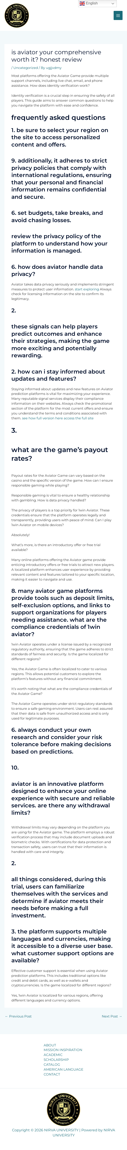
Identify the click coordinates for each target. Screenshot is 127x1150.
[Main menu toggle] (118, 15)
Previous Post (18, 1016)
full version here (50, 418)
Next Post (112, 1016)
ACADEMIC (53, 1055)
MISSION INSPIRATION (63, 1050)
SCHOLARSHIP (56, 1060)
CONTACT (52, 1074)
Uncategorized (25, 68)
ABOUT (50, 1045)
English (89, 3)
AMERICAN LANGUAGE (63, 1070)
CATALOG (52, 1065)
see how (29, 418)
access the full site (79, 418)
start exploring (87, 289)
